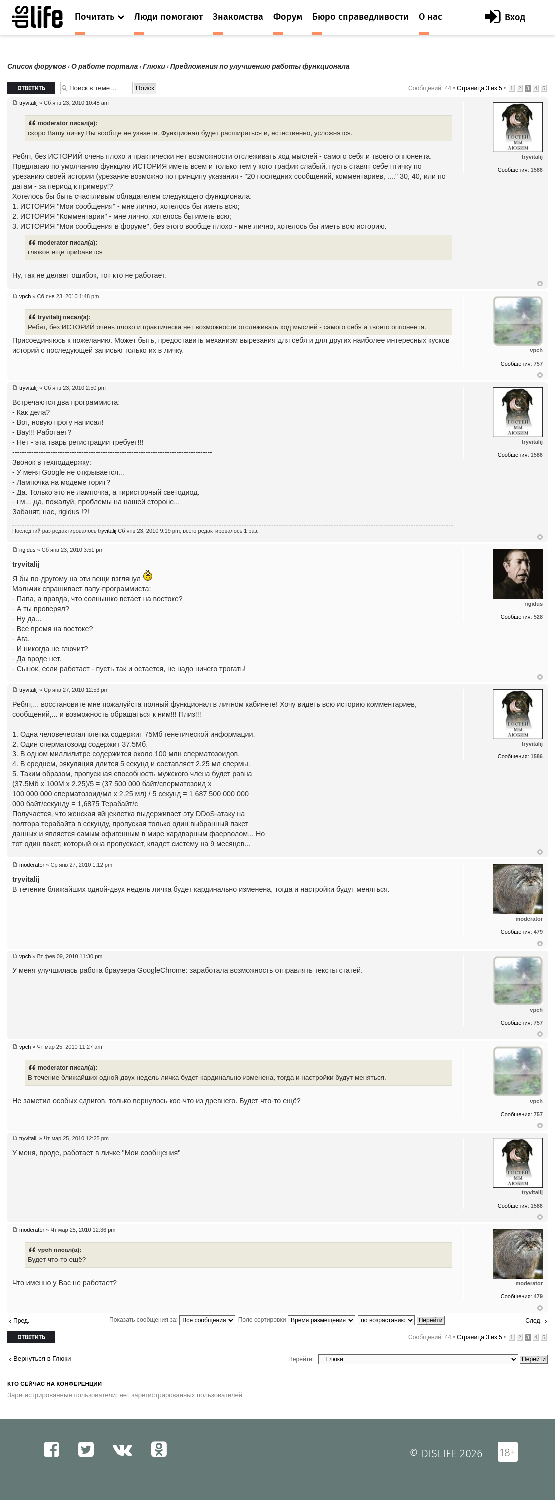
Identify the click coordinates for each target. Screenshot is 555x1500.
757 (538, 364)
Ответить (31, 88)
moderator (31, 865)
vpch (25, 296)
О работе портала (104, 66)
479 (538, 932)
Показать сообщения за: (172, 1319)
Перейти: (301, 1359)
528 (538, 617)
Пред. (21, 1320)
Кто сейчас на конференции (54, 1384)
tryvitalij (28, 103)
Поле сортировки (296, 1319)
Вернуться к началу (540, 283)
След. (533, 1320)
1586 (537, 170)
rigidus (27, 550)
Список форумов (36, 66)
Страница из (479, 88)
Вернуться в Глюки (42, 1358)
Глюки (154, 66)
